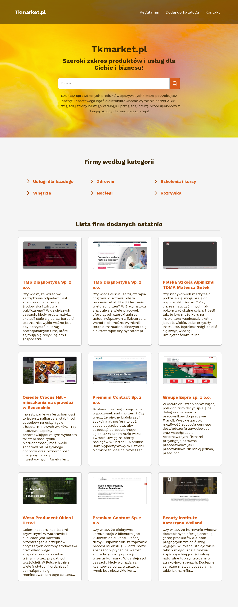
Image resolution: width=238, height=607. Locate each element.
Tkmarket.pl (30, 12)
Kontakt (213, 12)
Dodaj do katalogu (182, 12)
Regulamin (149, 12)
